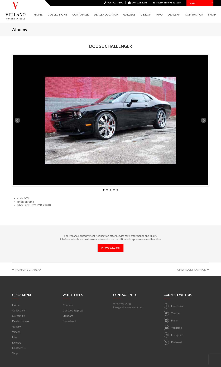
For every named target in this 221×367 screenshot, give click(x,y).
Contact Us (19, 347)
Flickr (171, 320)
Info (14, 337)
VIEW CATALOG (110, 248)
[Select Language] (199, 3)
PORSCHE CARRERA (26, 269)
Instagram (173, 334)
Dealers (16, 342)
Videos (16, 331)
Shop (15, 353)
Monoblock (70, 321)
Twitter (172, 313)
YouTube (173, 327)
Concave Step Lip (73, 310)
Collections (19, 310)
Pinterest (173, 342)
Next (203, 120)
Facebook (173, 306)
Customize (18, 315)
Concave (68, 305)
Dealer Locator (21, 321)
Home (16, 305)
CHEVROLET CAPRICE (193, 269)
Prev (17, 120)
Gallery (16, 326)
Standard (68, 315)
